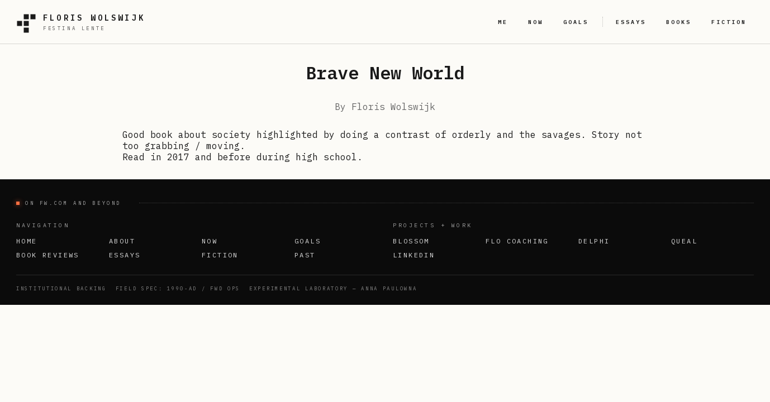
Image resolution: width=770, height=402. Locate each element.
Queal (684, 241)
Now (209, 241)
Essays (124, 255)
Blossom (411, 241)
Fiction (220, 255)
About (122, 241)
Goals (307, 241)
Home (26, 241)
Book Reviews (47, 255)
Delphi (594, 241)
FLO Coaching (517, 241)
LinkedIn (414, 255)
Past (305, 255)
